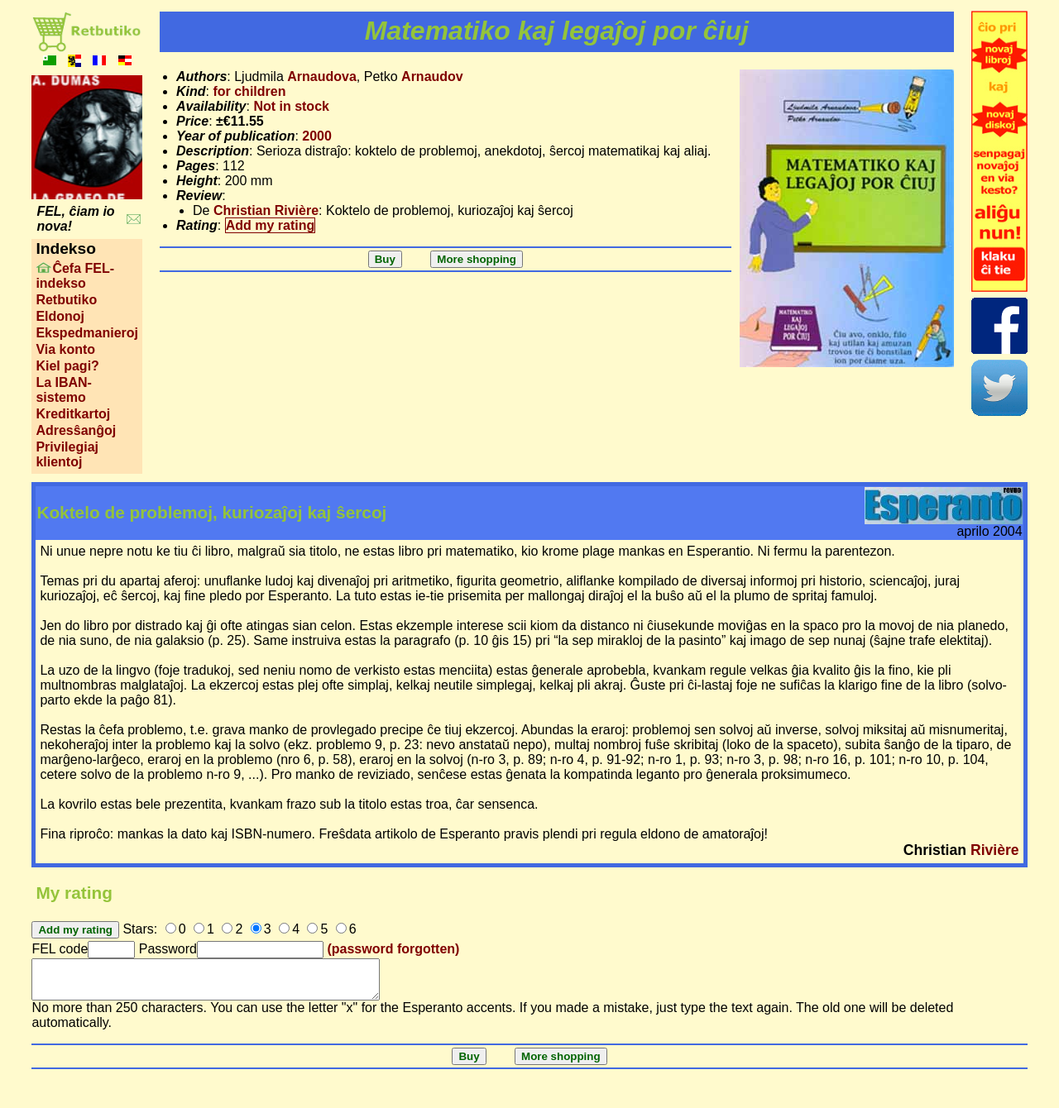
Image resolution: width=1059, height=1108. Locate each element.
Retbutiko (66, 300)
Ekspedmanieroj (87, 333)
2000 (317, 136)
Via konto (65, 349)
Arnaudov (432, 76)
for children (249, 91)
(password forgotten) (393, 949)
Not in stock (291, 106)
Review (199, 196)
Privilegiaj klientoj (67, 454)
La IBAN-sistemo (64, 389)
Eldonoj (60, 316)
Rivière (994, 850)
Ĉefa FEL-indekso (75, 275)
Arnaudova (322, 76)
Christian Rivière (266, 210)
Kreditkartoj (73, 414)
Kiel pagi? (67, 366)
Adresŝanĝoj (76, 430)
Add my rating (270, 225)
